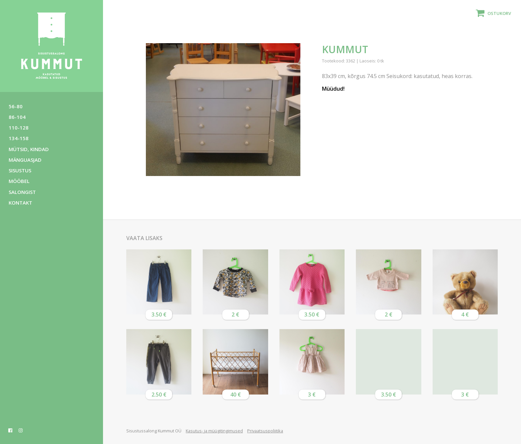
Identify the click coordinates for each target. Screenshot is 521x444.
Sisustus (20, 170)
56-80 (16, 106)
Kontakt (20, 202)
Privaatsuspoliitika (265, 431)
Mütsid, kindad (29, 149)
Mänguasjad (25, 159)
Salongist (22, 192)
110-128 (19, 127)
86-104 (17, 117)
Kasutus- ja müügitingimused (214, 431)
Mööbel (19, 181)
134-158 (19, 138)
